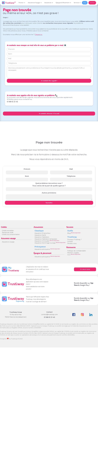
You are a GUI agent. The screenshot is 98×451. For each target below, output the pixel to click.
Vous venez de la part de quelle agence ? (49, 186)
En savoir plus (85, 269)
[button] (22, 2)
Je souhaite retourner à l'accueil (49, 113)
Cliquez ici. (38, 34)
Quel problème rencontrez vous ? (49, 183)
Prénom (27, 169)
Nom (27, 176)
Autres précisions (49, 193)
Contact (92, 2)
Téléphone (71, 176)
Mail (71, 169)
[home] (9, 2)
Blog (84, 2)
